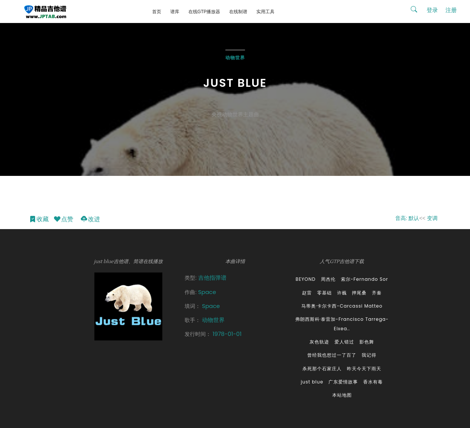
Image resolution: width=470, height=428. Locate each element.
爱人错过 (344, 342)
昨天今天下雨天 (364, 368)
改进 (90, 219)
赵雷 (307, 292)
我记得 (369, 355)
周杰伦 (328, 279)
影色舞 (366, 342)
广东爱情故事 (343, 382)
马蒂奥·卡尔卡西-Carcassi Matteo (341, 306)
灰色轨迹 (319, 342)
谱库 (174, 11)
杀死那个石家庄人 (322, 368)
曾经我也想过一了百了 (331, 355)
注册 (451, 10)
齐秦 (377, 292)
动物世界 (235, 57)
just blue (312, 382)
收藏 (39, 219)
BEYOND (306, 279)
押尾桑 (359, 292)
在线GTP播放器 (204, 11)
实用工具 (265, 11)
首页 (156, 11)
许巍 (342, 292)
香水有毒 (373, 382)
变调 (432, 218)
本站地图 (342, 395)
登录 (432, 10)
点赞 (63, 219)
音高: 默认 (407, 218)
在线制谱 (238, 11)
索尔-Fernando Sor (364, 279)
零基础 (324, 292)
